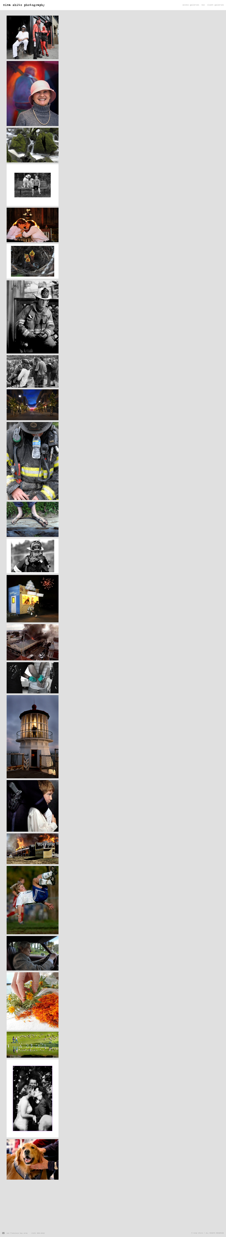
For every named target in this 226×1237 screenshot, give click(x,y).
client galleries (215, 5)
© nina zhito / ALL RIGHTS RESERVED (208, 1233)
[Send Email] (3, 1233)
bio (203, 5)
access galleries (191, 5)
